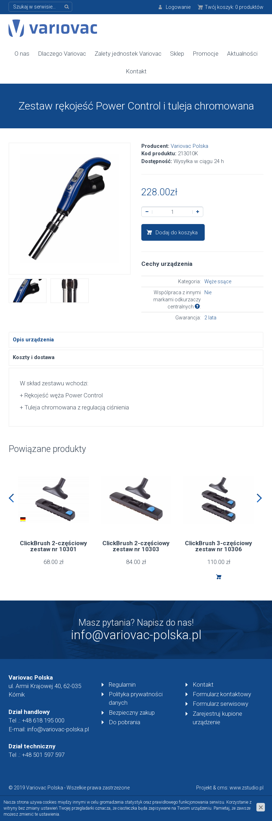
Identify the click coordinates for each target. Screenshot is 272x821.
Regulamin (122, 684)
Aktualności (242, 53)
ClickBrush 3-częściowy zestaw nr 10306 (218, 546)
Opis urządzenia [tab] (33, 339)
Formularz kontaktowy (222, 694)
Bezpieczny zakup (132, 712)
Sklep (177, 53)
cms (222, 788)
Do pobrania (124, 722)
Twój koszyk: (234, 7)
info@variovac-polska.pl (136, 635)
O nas (22, 53)
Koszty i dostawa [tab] (34, 357)
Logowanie (178, 7)
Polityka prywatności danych (136, 698)
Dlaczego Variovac (62, 53)
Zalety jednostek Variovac (128, 53)
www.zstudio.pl (247, 788)
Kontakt (136, 71)
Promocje (206, 53)
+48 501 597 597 (43, 754)
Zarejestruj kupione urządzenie (217, 718)
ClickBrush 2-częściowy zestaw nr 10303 (136, 546)
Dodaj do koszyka (176, 232)
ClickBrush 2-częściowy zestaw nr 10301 (53, 546)
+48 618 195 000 (43, 720)
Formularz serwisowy (220, 703)
